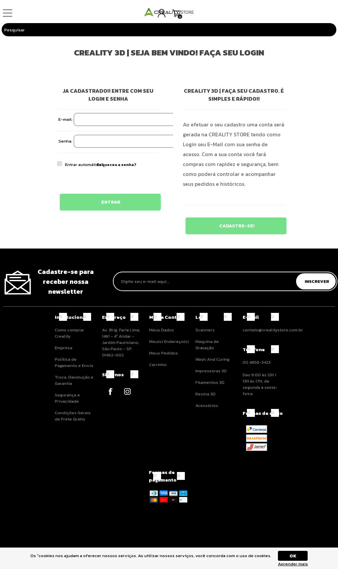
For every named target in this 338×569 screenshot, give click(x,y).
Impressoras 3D (211, 371)
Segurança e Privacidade (67, 398)
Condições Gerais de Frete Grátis (73, 416)
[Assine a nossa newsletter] (205, 281)
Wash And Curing (212, 359)
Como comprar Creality (69, 333)
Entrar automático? (69, 164)
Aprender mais (293, 564)
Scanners (205, 330)
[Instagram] (127, 391)
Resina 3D (205, 394)
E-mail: (65, 119)
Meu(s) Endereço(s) (169, 341)
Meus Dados (161, 330)
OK (292, 555)
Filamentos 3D (209, 382)
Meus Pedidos (163, 353)
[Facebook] (110, 391)
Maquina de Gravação (207, 344)
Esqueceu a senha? (116, 165)
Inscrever (317, 281)
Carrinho (176, 13)
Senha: (65, 141)
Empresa (63, 348)
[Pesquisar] (162, 29)
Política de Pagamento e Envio (74, 362)
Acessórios (206, 405)
